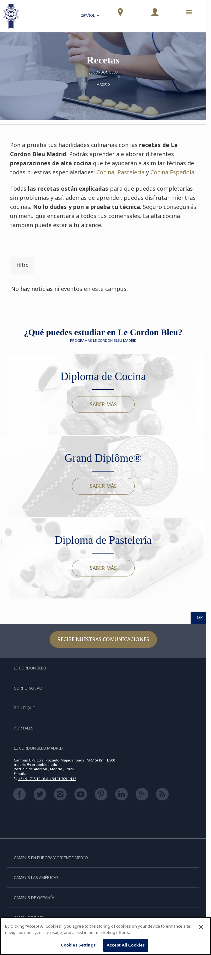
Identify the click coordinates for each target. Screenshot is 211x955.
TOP (198, 617)
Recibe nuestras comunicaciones (103, 639)
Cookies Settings (78, 945)
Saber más (103, 404)
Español (90, 16)
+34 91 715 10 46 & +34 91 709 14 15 (47, 778)
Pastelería (130, 172)
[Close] (201, 927)
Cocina (105, 172)
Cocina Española (172, 172)
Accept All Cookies (126, 945)
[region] (105, 936)
